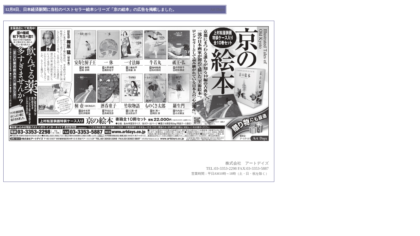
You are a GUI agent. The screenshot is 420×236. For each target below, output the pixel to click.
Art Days (217, 9)
